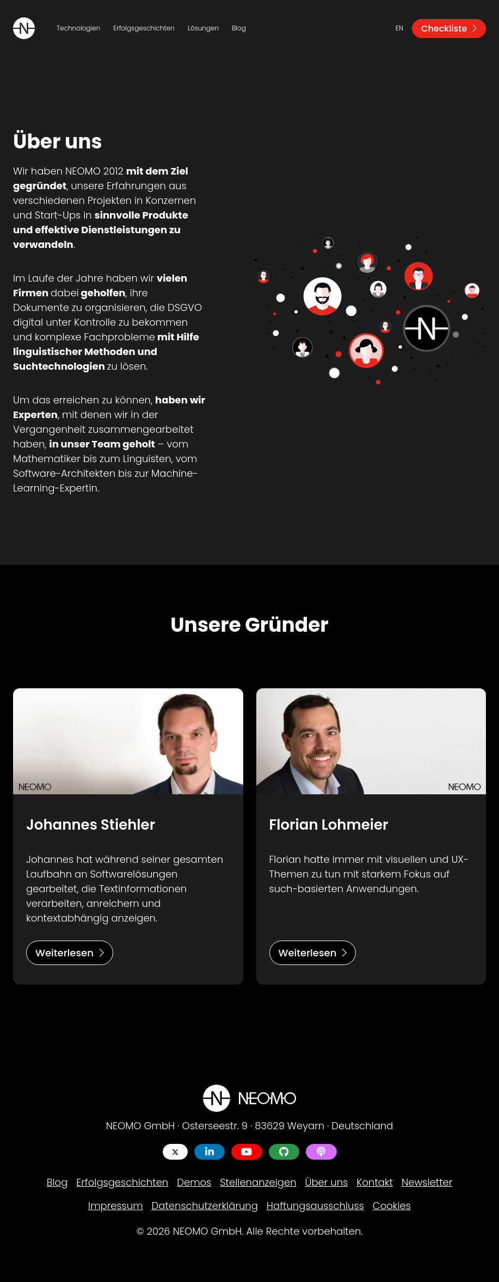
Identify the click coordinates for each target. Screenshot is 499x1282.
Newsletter (427, 1182)
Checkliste (449, 28)
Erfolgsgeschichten (144, 28)
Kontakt (374, 1182)
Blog (239, 28)
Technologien (78, 28)
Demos (194, 1182)
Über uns (326, 1182)
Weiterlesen (69, 953)
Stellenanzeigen (258, 1182)
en (399, 28)
